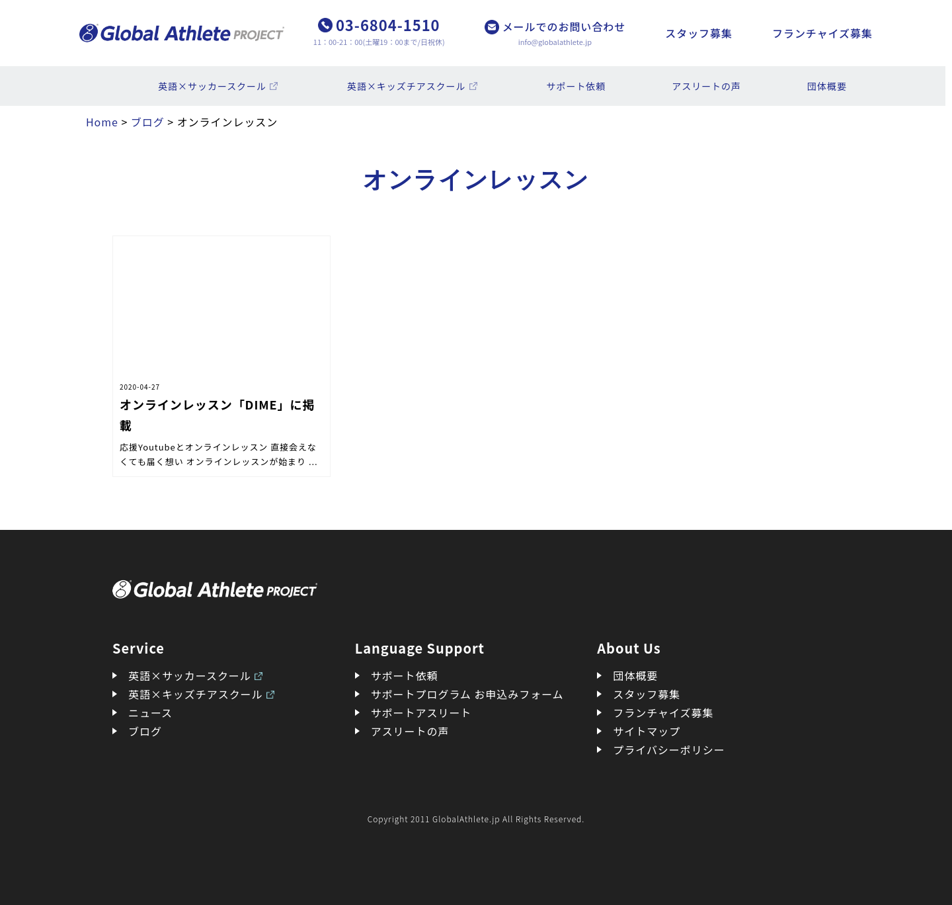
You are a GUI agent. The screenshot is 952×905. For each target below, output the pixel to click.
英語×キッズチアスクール (406, 86)
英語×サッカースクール (212, 86)
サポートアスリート (421, 712)
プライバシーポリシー (669, 749)
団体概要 (827, 86)
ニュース (150, 712)
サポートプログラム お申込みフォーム (467, 694)
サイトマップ (646, 731)
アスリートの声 (706, 86)
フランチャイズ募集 (822, 33)
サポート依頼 (576, 86)
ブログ (145, 731)
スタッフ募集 (699, 33)
